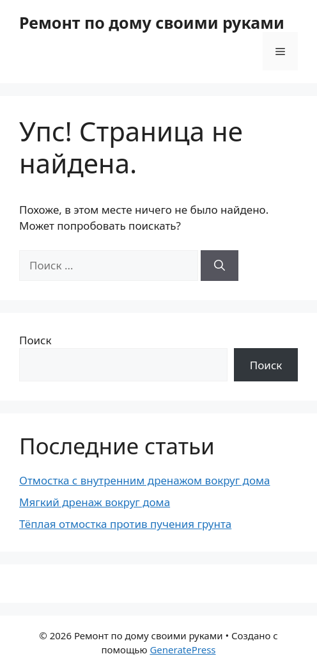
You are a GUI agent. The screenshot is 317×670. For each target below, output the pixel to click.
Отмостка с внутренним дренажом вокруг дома (144, 480)
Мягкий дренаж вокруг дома (94, 502)
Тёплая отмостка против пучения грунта (125, 523)
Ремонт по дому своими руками (151, 22)
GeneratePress (182, 649)
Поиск (35, 340)
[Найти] (219, 265)
